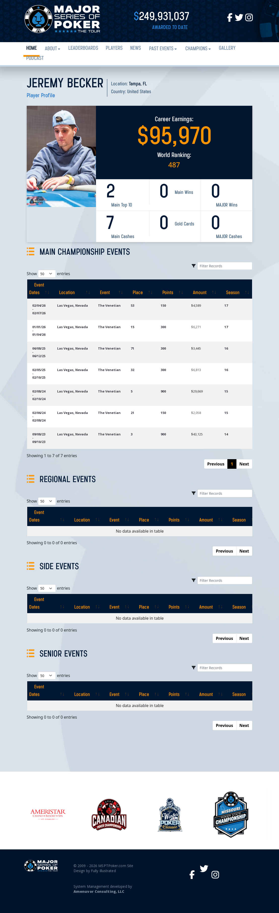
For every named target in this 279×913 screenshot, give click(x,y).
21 (132, 412)
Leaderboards (83, 48)
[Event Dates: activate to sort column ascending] (39, 289)
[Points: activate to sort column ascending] (171, 289)
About (51, 49)
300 (163, 327)
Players (114, 48)
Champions (196, 49)
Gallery (227, 48)
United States (139, 91)
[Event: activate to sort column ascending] (109, 289)
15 (132, 327)
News (135, 48)
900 (163, 391)
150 (163, 305)
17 (226, 305)
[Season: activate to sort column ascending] (235, 289)
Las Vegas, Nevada (72, 305)
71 (132, 348)
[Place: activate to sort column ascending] (141, 289)
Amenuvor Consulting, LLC (99, 891)
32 (132, 370)
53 (132, 305)
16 (226, 348)
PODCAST (35, 58)
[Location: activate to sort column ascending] (72, 289)
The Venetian (109, 305)
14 (226, 434)
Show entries (48, 274)
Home (31, 48)
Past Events (161, 49)
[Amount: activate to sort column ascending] (202, 289)
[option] (170, 814)
